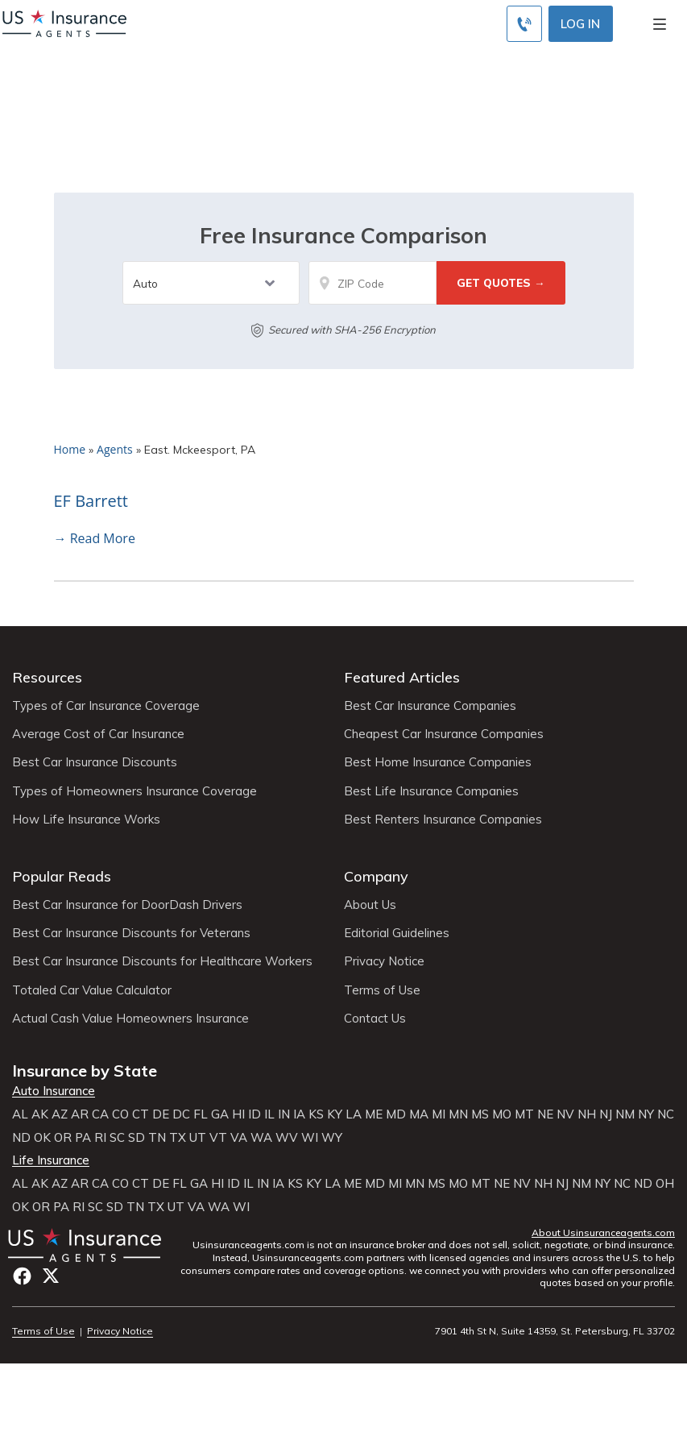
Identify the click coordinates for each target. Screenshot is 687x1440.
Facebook (22, 1276)
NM (625, 1114)
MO (501, 1114)
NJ (605, 1114)
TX (177, 1138)
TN (157, 1138)
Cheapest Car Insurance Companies (444, 734)
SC (117, 1138)
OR (63, 1138)
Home (70, 449)
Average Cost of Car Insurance (98, 734)
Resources (47, 677)
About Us (370, 905)
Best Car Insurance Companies (430, 706)
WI (309, 1138)
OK (42, 1138)
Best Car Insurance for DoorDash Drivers (127, 905)
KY (334, 1114)
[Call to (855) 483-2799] (524, 24)
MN (458, 1114)
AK (39, 1114)
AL (20, 1114)
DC (181, 1114)
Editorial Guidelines (396, 933)
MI (438, 1114)
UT (197, 1138)
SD (136, 1138)
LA (354, 1114)
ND (21, 1138)
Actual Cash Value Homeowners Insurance (130, 1018)
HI (238, 1114)
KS (316, 1114)
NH (586, 1114)
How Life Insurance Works (86, 819)
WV (286, 1138)
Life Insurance (50, 1160)
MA (418, 1114)
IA (299, 1114)
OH (665, 1183)
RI (100, 1138)
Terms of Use (382, 990)
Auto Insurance (53, 1091)
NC (665, 1114)
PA (83, 1138)
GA (220, 1114)
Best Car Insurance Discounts (94, 762)
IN (284, 1114)
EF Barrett (91, 501)
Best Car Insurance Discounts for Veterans (131, 933)
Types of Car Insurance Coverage (106, 706)
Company (376, 876)
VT (218, 1138)
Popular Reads (61, 876)
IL (269, 1114)
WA (261, 1138)
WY (331, 1138)
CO (120, 1114)
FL (200, 1114)
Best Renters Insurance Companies (443, 819)
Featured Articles (402, 677)
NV (565, 1114)
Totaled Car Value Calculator (92, 990)
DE (160, 1114)
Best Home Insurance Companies (438, 762)
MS (480, 1114)
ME (374, 1114)
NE (545, 1114)
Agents (115, 449)
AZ (60, 1114)
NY (646, 1114)
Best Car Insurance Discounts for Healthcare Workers (162, 961)
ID (254, 1114)
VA (238, 1138)
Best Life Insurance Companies (431, 791)
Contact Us (375, 1018)
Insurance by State (84, 1070)
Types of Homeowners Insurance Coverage (134, 791)
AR (80, 1114)
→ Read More (94, 538)
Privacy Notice (384, 961)
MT (524, 1114)
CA (100, 1114)
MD (396, 1114)
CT (140, 1114)
